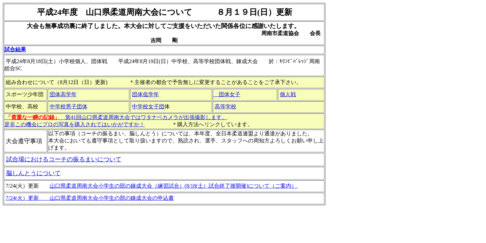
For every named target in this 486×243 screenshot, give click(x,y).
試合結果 (15, 49)
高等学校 (225, 106)
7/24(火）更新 (28, 198)
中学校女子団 (148, 106)
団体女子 (226, 94)
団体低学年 (145, 94)
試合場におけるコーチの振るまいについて (64, 159)
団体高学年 (63, 94)
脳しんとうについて (33, 173)
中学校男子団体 (68, 106)
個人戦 (288, 94)
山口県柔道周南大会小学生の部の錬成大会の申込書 (112, 198)
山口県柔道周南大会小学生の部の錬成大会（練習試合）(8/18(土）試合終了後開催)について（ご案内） (174, 186)
